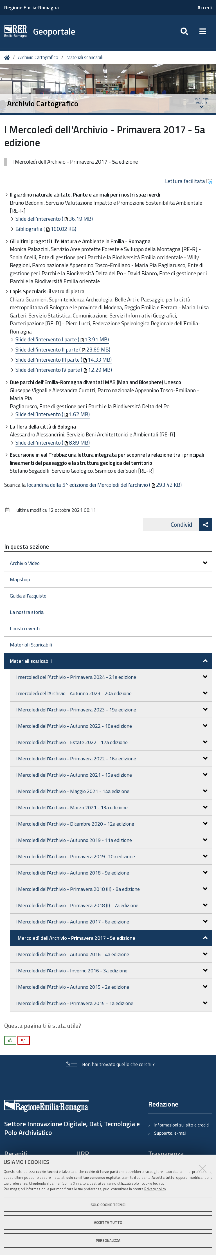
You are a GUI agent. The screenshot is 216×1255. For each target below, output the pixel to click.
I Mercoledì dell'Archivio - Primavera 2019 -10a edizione (111, 856)
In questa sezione (26, 546)
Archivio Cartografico (38, 57)
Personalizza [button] (108, 1240)
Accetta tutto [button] (108, 1222)
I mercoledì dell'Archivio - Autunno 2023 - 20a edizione (111, 693)
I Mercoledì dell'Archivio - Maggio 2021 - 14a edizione (111, 791)
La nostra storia (27, 612)
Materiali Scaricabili (31, 644)
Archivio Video (109, 563)
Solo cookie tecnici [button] (108, 1204)
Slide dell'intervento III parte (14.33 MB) (63, 359)
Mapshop (20, 579)
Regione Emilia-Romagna (31, 7)
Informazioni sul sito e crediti (181, 1124)
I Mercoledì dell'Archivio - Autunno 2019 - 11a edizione (111, 840)
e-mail (180, 1133)
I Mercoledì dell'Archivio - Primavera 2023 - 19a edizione (111, 709)
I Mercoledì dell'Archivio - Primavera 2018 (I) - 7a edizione (111, 905)
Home (8, 57)
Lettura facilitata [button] (188, 181)
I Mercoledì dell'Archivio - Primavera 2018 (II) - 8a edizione (111, 889)
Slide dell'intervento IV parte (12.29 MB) (63, 370)
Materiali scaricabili (84, 57)
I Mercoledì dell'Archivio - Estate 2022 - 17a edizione (111, 742)
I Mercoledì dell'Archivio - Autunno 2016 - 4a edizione (111, 954)
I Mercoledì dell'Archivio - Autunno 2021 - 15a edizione (111, 775)
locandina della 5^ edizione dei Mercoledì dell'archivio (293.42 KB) (104, 485)
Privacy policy (155, 1189)
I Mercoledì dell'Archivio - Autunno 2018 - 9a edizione (111, 873)
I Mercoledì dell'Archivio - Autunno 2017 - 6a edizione (111, 921)
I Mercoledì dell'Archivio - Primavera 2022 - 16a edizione (111, 758)
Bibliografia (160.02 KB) (45, 229)
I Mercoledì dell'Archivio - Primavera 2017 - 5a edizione (111, 938)
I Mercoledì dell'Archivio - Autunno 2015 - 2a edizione (111, 987)
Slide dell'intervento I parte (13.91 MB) (62, 339)
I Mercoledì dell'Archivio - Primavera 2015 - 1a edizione (111, 1003)
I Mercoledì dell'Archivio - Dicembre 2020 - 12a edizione (111, 824)
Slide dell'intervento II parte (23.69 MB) (62, 349)
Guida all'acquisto (28, 596)
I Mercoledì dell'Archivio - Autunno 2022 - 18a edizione (111, 726)
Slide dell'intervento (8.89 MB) (52, 442)
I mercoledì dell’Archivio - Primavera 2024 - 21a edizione (111, 677)
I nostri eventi (25, 628)
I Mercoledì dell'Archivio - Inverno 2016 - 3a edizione (111, 970)
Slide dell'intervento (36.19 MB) (54, 219)
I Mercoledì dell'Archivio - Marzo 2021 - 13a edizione (111, 807)
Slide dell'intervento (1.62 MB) (52, 414)
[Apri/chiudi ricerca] (184, 31)
